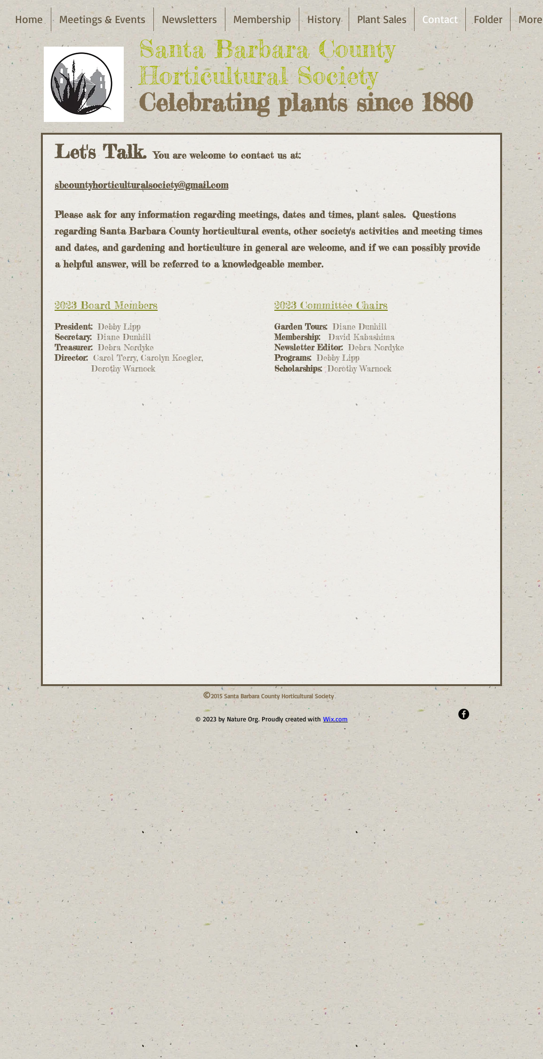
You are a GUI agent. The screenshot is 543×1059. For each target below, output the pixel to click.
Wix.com (335, 719)
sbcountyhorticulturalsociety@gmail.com (141, 185)
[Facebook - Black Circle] (463, 714)
